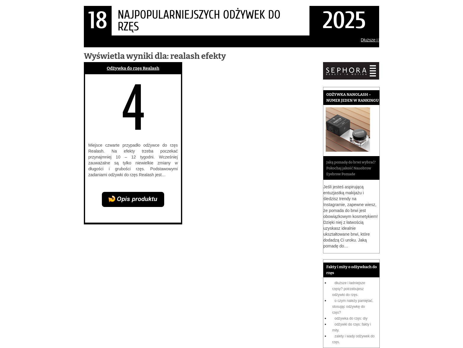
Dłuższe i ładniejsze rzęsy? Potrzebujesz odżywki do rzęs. (348, 289)
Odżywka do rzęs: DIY (351, 318)
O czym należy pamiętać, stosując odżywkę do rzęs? (352, 307)
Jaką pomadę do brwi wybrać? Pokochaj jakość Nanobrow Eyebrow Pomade (351, 168)
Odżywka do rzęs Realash (133, 68)
